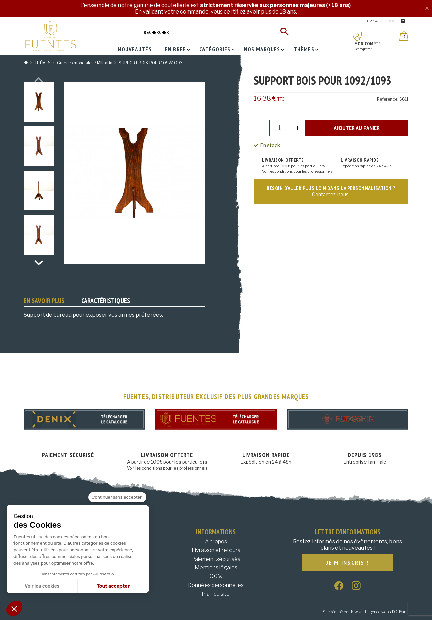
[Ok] (284, 32)
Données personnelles (216, 585)
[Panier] (403, 36)
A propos (216, 541)
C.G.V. (216, 576)
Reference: (387, 99)
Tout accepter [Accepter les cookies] (113, 586)
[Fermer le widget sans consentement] (117, 497)
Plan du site (216, 594)
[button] (14, 608)
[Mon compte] (357, 36)
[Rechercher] (216, 32)
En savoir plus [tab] (44, 300)
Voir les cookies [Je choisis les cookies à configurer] (42, 586)
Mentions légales (216, 567)
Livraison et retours (216, 550)
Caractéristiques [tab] (105, 300)
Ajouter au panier (357, 128)
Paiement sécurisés (215, 559)
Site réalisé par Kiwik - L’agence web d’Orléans (365, 611)
